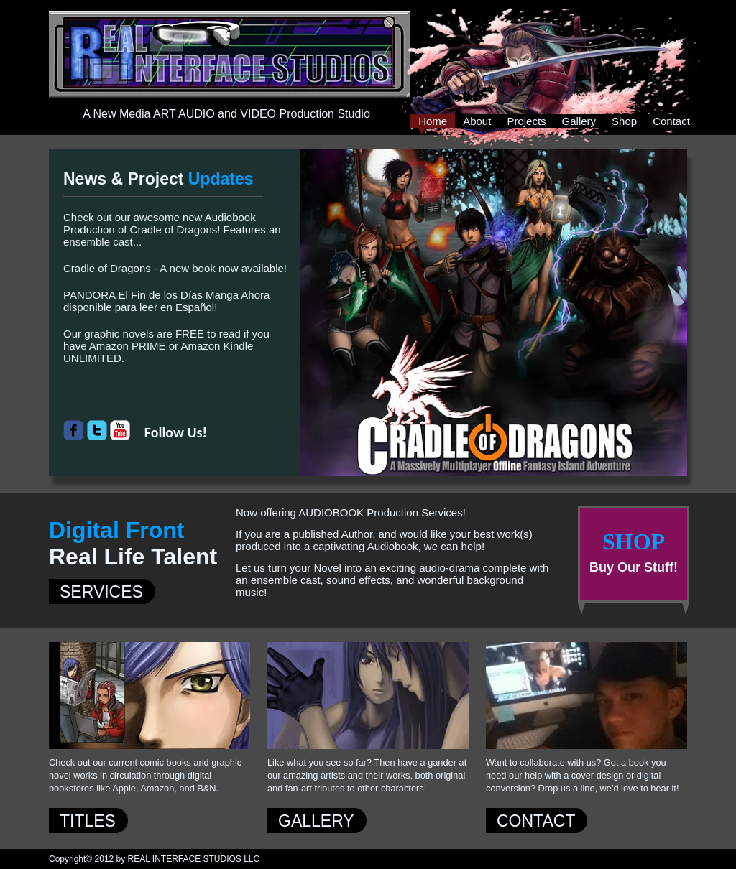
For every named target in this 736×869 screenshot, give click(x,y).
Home (432, 121)
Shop (624, 121)
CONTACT (536, 821)
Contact (671, 121)
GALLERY (316, 821)
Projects (526, 121)
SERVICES (101, 591)
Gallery (579, 121)
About (477, 121)
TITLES (88, 821)
